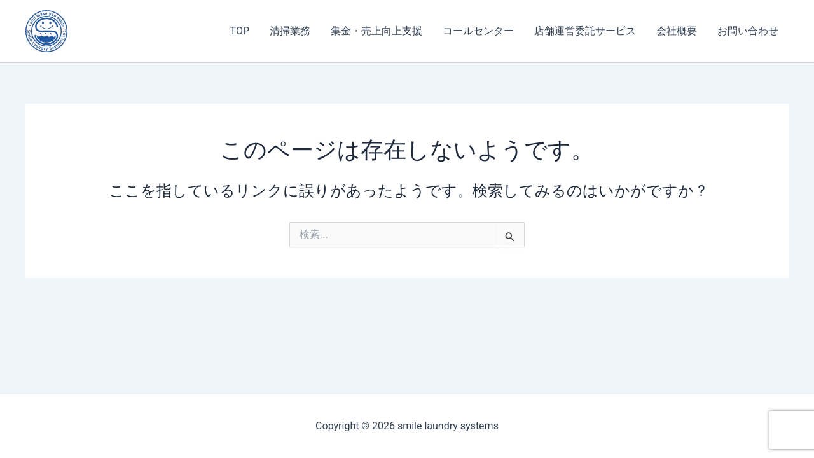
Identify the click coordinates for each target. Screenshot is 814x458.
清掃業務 (290, 31)
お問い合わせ (747, 31)
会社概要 (676, 31)
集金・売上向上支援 (376, 31)
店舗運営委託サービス (585, 31)
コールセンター (478, 31)
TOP (239, 31)
